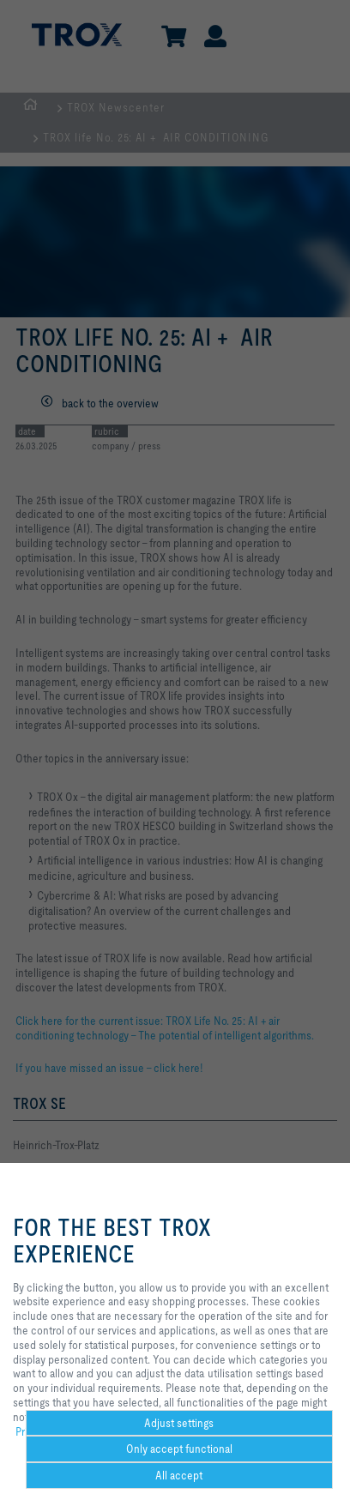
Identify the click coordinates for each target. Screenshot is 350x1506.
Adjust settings (179, 1423)
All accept (178, 1475)
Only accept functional (179, 1448)
